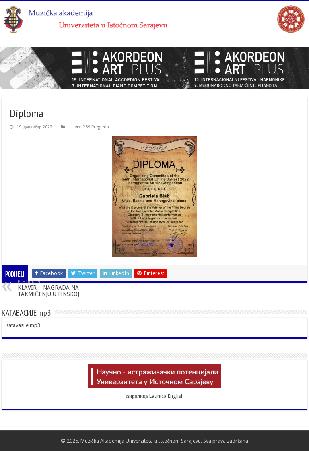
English (176, 396)
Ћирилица (136, 396)
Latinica (158, 396)
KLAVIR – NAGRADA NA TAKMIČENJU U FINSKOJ (59, 288)
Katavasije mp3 (23, 325)
